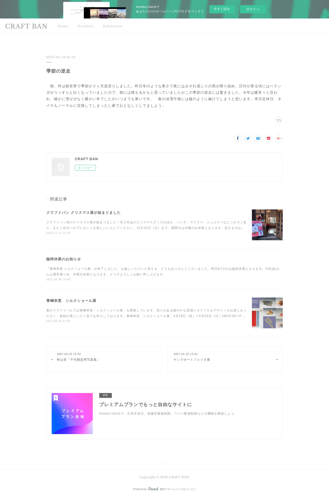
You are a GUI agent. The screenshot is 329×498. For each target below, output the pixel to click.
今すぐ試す (222, 9)
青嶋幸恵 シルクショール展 (71, 301)
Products (86, 26)
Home (63, 26)
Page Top (164, 463)
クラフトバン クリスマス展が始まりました (83, 212)
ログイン (253, 9)
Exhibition (112, 26)
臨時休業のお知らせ (63, 259)
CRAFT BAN (26, 26)
